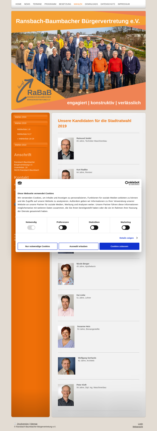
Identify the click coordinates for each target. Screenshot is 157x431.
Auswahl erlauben (78, 246)
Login (140, 424)
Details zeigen (126, 238)
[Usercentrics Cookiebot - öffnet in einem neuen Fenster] (127, 183)
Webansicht (138, 427)
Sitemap (33, 424)
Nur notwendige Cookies (37, 246)
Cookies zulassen (119, 246)
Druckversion (21, 424)
